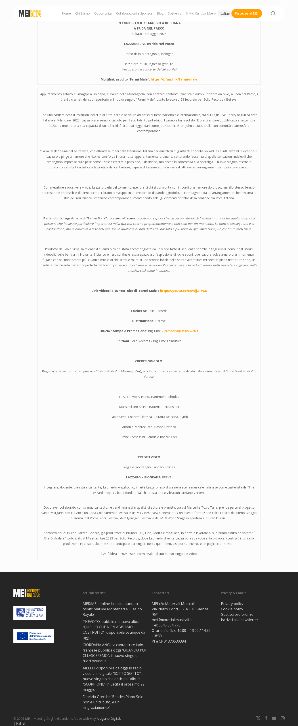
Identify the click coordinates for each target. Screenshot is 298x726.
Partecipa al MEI (246, 13)
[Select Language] (228, 13)
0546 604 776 (169, 625)
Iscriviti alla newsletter (239, 619)
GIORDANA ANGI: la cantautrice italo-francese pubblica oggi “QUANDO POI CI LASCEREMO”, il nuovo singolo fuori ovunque (114, 652)
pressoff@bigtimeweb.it (181, 331)
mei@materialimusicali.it (172, 619)
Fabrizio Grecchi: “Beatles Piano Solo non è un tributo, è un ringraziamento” (113, 702)
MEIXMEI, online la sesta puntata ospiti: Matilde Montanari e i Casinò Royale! (112, 609)
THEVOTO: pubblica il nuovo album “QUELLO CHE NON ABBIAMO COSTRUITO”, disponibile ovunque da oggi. (114, 629)
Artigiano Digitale (109, 718)
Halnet (20, 723)
